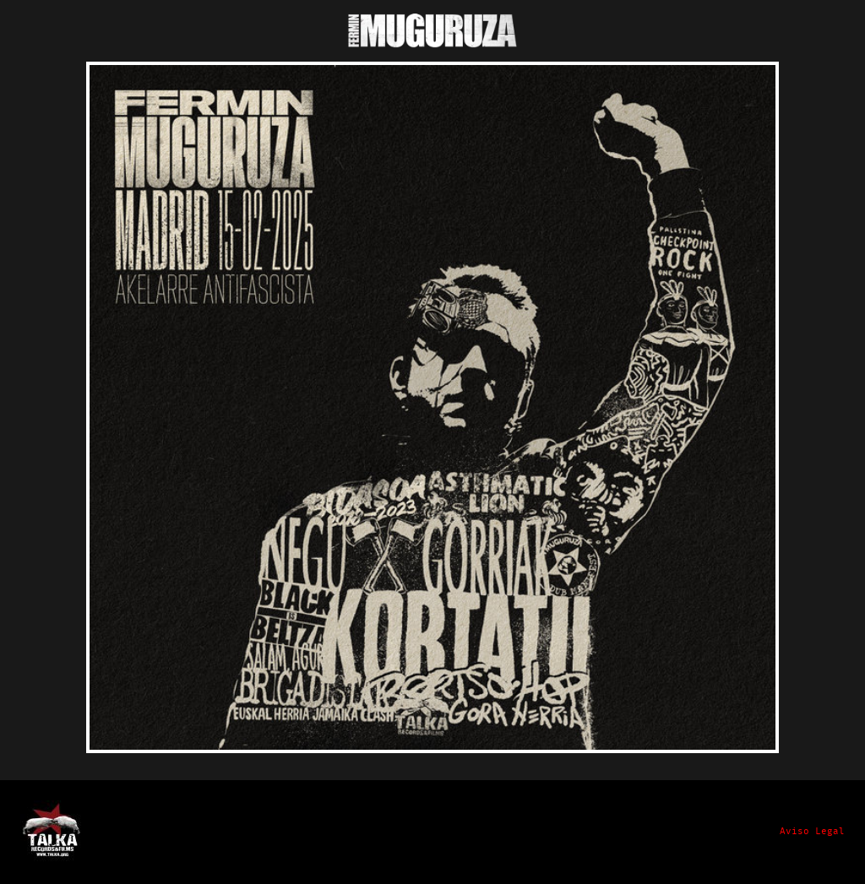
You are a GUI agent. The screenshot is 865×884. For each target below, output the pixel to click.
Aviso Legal (812, 831)
